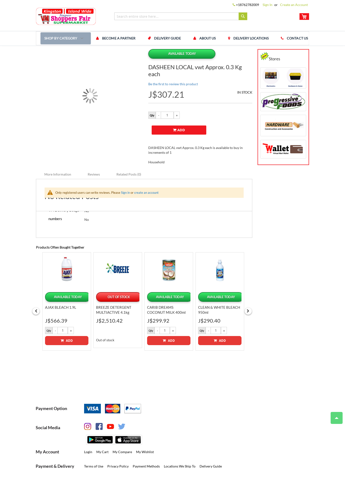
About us (198, 38)
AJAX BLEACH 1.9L (60, 292)
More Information (57, 159)
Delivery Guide (161, 38)
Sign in (125, 177)
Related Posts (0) (128, 159)
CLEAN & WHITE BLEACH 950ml (219, 294)
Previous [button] (36, 295)
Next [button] (248, 295)
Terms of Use (93, 451)
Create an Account (294, 5)
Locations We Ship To (180, 451)
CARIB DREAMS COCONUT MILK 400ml (166, 294)
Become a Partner (116, 38)
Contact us (280, 38)
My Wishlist (145, 436)
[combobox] (180, 16)
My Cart (102, 436)
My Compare (122, 436)
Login (88, 436)
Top (335, 415)
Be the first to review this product (173, 84)
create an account (146, 177)
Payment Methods (146, 451)
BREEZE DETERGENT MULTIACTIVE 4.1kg (113, 294)
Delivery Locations (238, 38)
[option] (66, 286)
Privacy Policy (118, 451)
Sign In (267, 5)
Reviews (94, 159)
